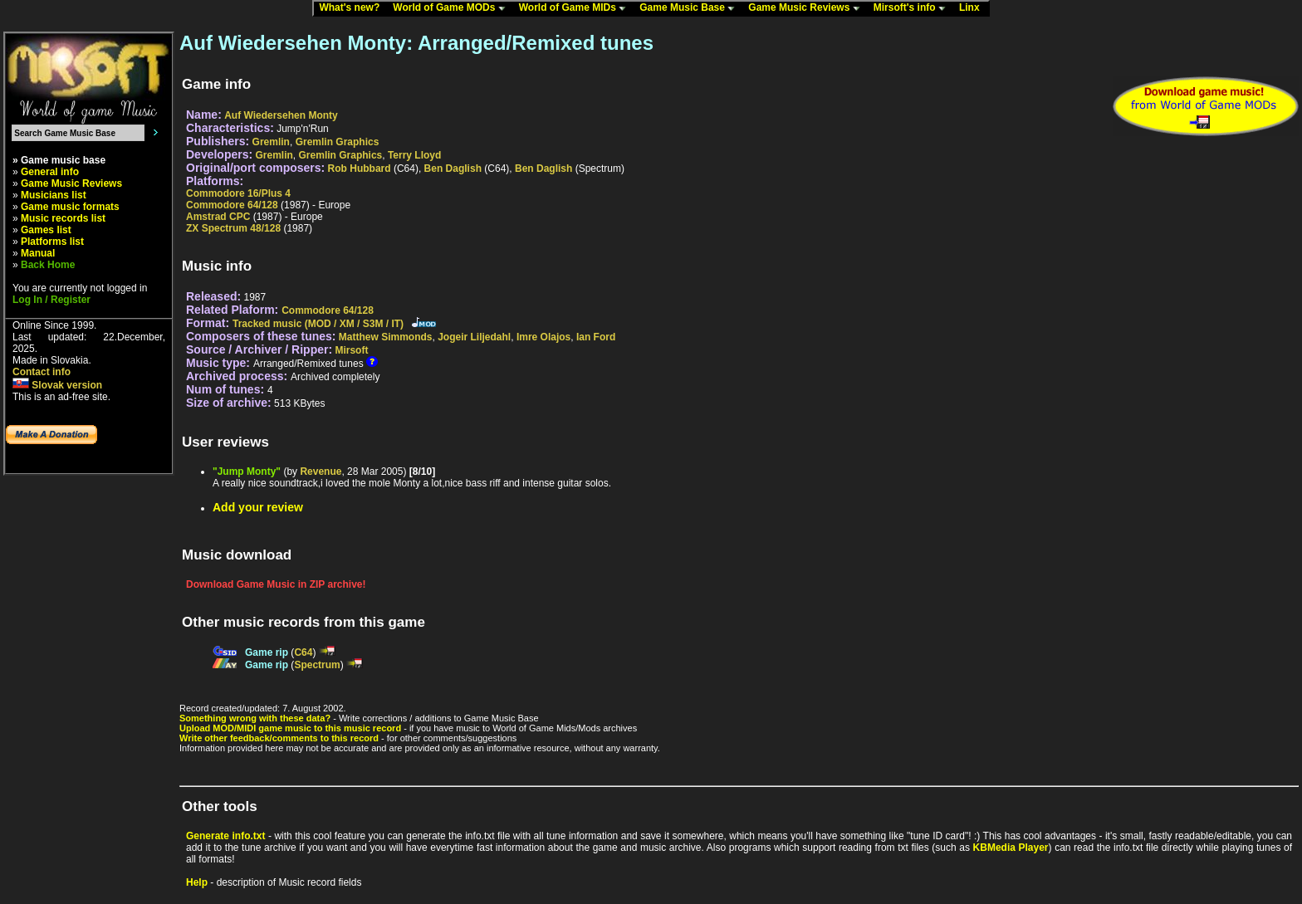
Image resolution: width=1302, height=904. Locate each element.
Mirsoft (351, 350)
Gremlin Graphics (337, 142)
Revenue (320, 471)
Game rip (266, 652)
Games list (46, 230)
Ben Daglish (453, 168)
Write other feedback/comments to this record (279, 738)
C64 (303, 652)
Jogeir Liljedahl (474, 337)
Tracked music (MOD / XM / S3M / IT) (318, 324)
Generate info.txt (225, 836)
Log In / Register (51, 299)
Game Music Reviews (807, 8)
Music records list (63, 218)
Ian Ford (595, 337)
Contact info (41, 372)
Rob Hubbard (359, 168)
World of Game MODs (452, 8)
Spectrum (317, 665)
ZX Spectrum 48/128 (233, 228)
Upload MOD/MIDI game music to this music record (290, 728)
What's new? (353, 8)
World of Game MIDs (576, 8)
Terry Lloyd (414, 155)
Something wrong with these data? (254, 718)
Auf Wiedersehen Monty (281, 115)
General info (50, 172)
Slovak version (57, 385)
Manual (38, 253)
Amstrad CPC (218, 216)
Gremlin (271, 142)
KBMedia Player (1011, 847)
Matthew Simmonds (386, 337)
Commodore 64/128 (232, 205)
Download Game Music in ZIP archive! (276, 584)
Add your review (258, 507)
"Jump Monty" (247, 471)
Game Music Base (691, 8)
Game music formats (70, 207)
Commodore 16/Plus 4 (238, 193)
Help (197, 882)
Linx (973, 8)
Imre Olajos (543, 337)
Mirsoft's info (913, 8)
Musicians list (53, 195)
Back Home (48, 265)
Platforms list (52, 241)
